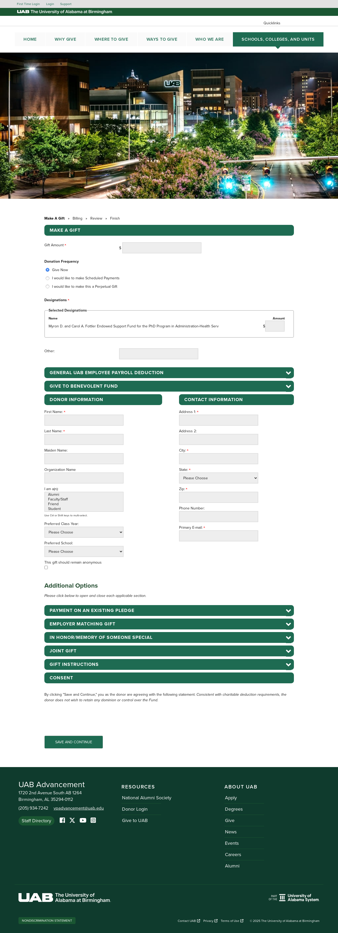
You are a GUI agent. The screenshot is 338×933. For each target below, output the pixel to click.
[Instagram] (93, 821)
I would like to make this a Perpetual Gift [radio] (84, 286)
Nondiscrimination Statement (47, 920)
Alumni (84, 494)
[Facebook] (62, 821)
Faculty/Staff (84, 499)
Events (231, 843)
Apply (230, 798)
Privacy (210, 921)
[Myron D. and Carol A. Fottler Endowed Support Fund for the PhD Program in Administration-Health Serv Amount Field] (275, 326)
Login (50, 4)
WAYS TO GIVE (162, 39)
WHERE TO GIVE (111, 39)
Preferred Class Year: (61, 524)
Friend (84, 504)
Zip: (183, 489)
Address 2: (188, 431)
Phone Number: (192, 508)
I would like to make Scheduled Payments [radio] (86, 278)
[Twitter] (72, 821)
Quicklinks (272, 23)
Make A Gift (54, 218)
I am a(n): (51, 489)
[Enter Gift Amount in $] (161, 247)
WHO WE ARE (209, 39)
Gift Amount (55, 245)
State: (184, 469)
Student (84, 509)
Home (30, 39)
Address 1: (188, 412)
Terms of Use (232, 921)
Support (66, 4)
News (230, 832)
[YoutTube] (82, 821)
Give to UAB (134, 820)
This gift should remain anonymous (73, 562)
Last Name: (54, 431)
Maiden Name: (56, 450)
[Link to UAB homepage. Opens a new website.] (64, 898)
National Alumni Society (146, 798)
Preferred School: (58, 543)
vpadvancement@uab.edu (79, 808)
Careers (232, 854)
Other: (49, 351)
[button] (169, 372)
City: (183, 450)
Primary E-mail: (192, 527)
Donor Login (134, 809)
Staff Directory (36, 820)
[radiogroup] (169, 278)
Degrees (233, 809)
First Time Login (28, 4)
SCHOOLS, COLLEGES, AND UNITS (278, 39)
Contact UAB (189, 921)
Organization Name (60, 469)
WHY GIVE (65, 39)
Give (229, 820)
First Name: (54, 412)
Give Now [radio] (60, 270)
